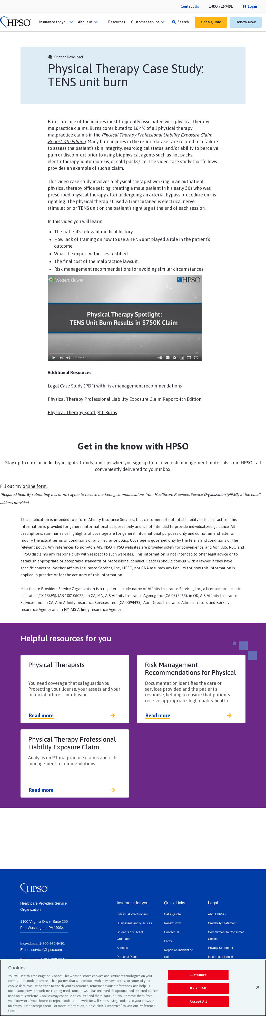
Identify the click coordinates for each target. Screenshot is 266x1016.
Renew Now (245, 22)
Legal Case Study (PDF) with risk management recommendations (115, 386)
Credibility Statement (222, 923)
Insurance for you (56, 22)
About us (88, 22)
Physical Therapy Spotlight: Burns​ (82, 412)
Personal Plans (127, 957)
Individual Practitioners (132, 914)
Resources (116, 22)
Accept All (198, 1001)
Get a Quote (211, 22)
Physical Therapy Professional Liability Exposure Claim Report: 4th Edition (124, 399)
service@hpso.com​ (46, 950)
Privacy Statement (220, 948)
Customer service (148, 22)
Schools (122, 948)
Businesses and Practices (134, 923)
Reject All (198, 988)
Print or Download (65, 57)
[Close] (257, 987)
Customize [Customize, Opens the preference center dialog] (198, 975)
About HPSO (217, 914)
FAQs (168, 941)
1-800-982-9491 (220, 6)
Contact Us (190, 6)
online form (35, 486)
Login (252, 6)
